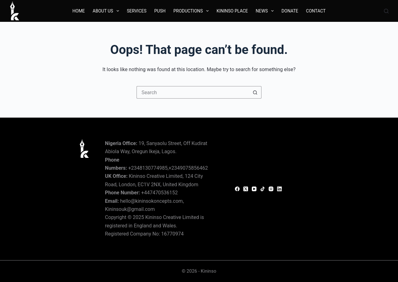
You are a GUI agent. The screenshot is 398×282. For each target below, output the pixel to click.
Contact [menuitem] (316, 10)
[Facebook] (237, 189)
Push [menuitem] (160, 10)
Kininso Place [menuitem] (232, 10)
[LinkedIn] (279, 189)
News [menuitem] (266, 11)
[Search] (386, 11)
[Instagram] (271, 189)
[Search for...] (193, 92)
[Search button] (255, 92)
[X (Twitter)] (245, 189)
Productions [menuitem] (192, 11)
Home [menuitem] (78, 10)
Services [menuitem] (137, 10)
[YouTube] (254, 189)
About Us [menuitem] (107, 11)
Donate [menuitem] (289, 10)
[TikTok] (262, 189)
